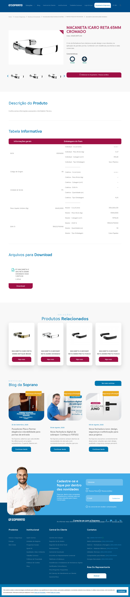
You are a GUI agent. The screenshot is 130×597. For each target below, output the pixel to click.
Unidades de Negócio (33, 541)
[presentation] (8, 75)
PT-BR (115, 5)
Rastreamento (54, 548)
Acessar (97, 576)
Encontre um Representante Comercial (62, 555)
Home (11, 16)
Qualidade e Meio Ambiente (36, 552)
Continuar (121, 591)
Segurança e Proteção (33, 393)
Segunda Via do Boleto (56, 541)
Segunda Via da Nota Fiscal (58, 545)
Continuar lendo (21, 449)
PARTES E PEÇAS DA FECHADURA (74, 16)
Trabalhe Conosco (76, 5)
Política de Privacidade (97, 522)
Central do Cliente (49, 5)
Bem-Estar (12, 545)
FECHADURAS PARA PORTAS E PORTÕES (54, 16)
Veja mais (21, 359)
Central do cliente (58, 529)
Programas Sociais (33, 545)
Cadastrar (116, 498)
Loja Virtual (89, 5)
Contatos (91, 529)
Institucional (62, 5)
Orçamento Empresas (102, 5)
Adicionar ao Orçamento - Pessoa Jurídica (94, 75)
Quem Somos (31, 538)
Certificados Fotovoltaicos (58, 566)
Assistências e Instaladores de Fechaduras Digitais (66, 562)
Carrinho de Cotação (56, 538)
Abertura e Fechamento (35, 16)
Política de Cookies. (55, 592)
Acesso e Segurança (21, 16)
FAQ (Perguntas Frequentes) (58, 570)
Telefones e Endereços (56, 559)
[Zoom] (61, 32)
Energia (11, 541)
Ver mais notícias (108, 383)
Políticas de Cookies (33, 562)
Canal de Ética (54, 577)
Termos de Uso (117, 522)
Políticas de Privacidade (34, 559)
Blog (38, 5)
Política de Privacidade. (40, 592)
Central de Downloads (56, 552)
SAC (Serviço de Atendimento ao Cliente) (62, 573)
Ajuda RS (29, 548)
